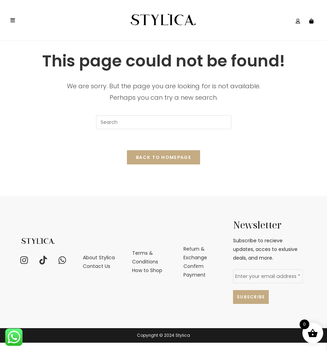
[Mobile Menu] (12, 20)
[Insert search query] (163, 130)
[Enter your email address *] (268, 284)
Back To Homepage (163, 165)
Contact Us (96, 274)
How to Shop (147, 278)
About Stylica (99, 265)
